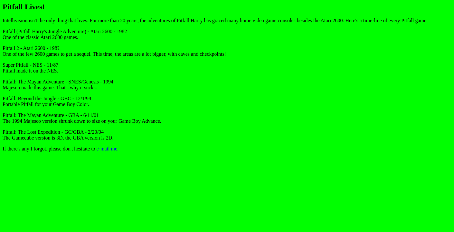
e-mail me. (107, 148)
